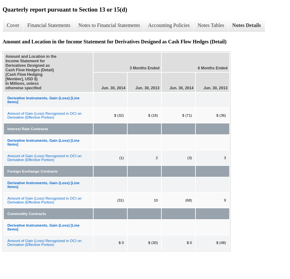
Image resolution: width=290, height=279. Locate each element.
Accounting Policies (168, 25)
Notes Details (246, 25)
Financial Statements (48, 25)
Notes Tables (211, 25)
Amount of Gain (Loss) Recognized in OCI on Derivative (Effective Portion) (44, 115)
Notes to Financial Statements (109, 25)
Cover (13, 25)
